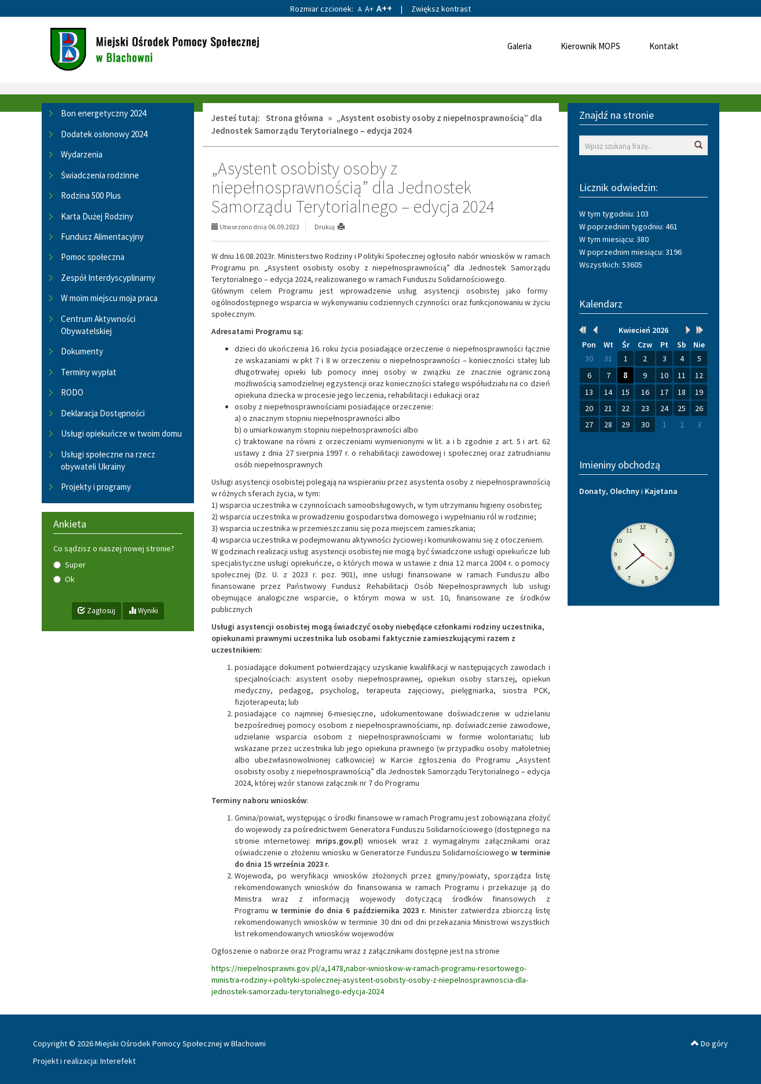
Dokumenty (82, 351)
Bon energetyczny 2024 (103, 113)
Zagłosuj (96, 611)
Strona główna (294, 117)
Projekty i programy (96, 486)
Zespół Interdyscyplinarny (108, 277)
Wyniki (143, 611)
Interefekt (118, 1061)
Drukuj (324, 226)
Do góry (709, 1043)
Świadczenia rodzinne (100, 175)
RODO (72, 392)
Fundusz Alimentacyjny (102, 236)
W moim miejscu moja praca (109, 297)
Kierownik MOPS (590, 46)
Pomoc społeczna (93, 256)
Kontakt (664, 46)
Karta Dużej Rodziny (97, 216)
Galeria (519, 46)
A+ (369, 8)
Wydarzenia (82, 154)
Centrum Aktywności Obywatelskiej (98, 324)
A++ (384, 8)
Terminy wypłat (88, 372)
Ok (64, 579)
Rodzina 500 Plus (91, 195)
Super (69, 564)
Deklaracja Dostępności (103, 413)
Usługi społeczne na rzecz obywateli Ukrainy (108, 460)
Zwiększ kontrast (441, 8)
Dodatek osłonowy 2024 (104, 134)
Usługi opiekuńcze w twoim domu (121, 433)
